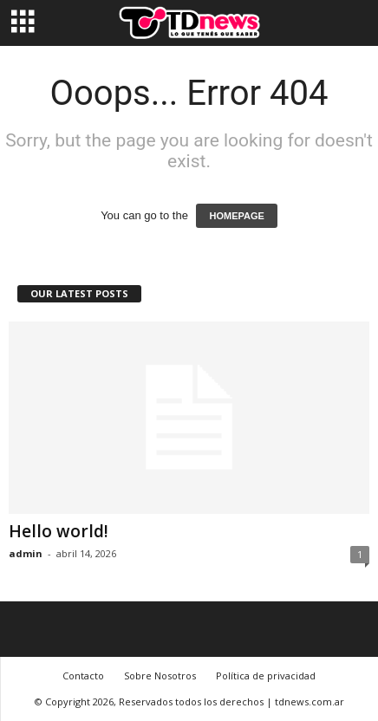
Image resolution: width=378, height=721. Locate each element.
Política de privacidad (266, 675)
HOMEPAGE (236, 216)
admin (25, 553)
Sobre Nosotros (160, 675)
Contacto (83, 675)
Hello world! (58, 531)
